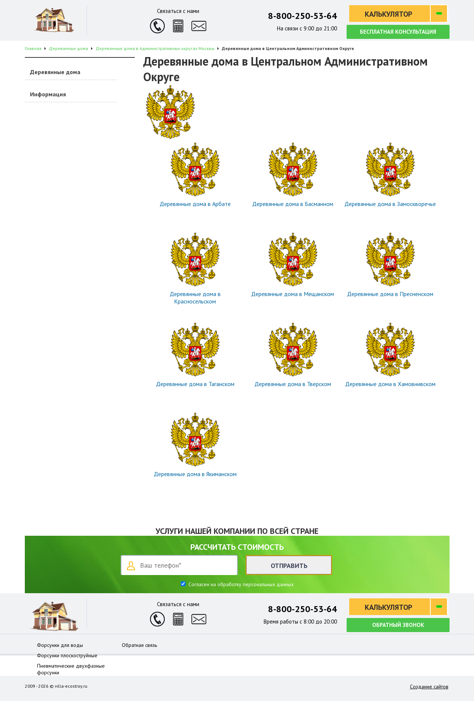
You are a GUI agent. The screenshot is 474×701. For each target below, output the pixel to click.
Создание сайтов (429, 686)
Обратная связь (139, 645)
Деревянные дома (55, 72)
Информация (48, 94)
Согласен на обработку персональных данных (240, 584)
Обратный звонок (398, 624)
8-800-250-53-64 (302, 15)
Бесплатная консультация (398, 31)
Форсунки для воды (60, 645)
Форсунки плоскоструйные (67, 655)
